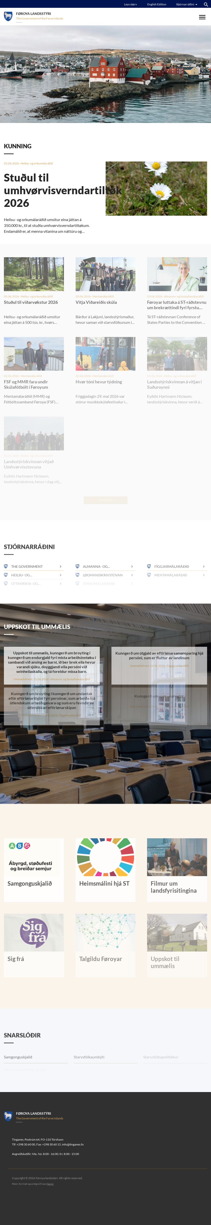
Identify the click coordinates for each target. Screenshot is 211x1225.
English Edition (156, 4)
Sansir (50, 1183)
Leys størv (130, 4)
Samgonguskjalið (18, 1068)
